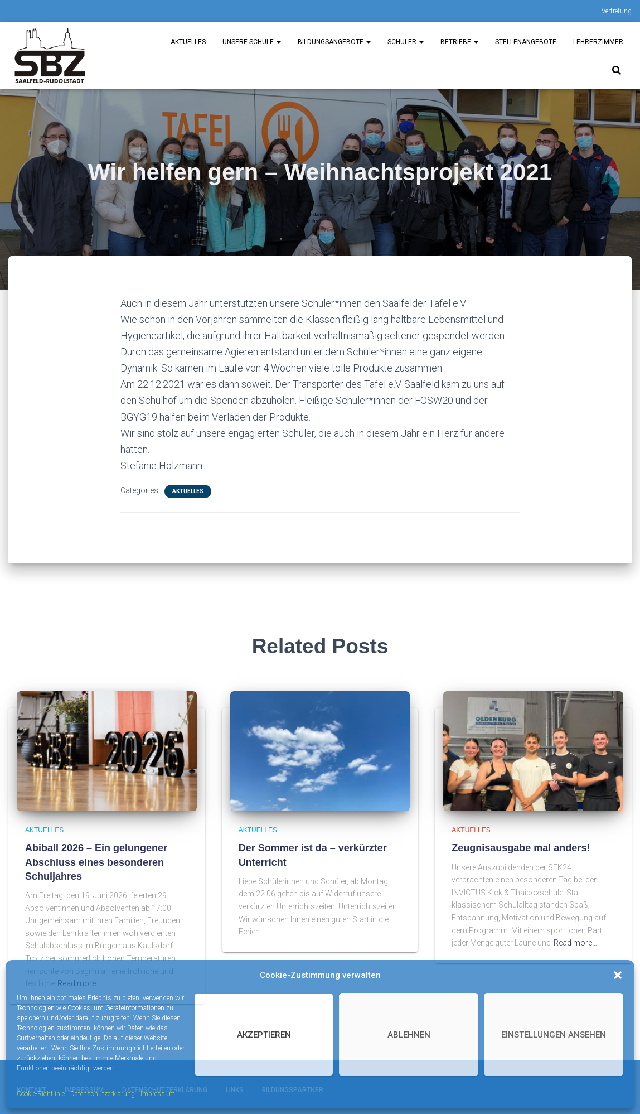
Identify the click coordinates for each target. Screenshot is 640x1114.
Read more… (575, 942)
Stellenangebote (525, 42)
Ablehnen (408, 1035)
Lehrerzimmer (598, 42)
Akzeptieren (264, 1035)
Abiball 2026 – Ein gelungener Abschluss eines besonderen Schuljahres (96, 861)
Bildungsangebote (334, 42)
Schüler (405, 42)
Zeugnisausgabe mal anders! (521, 847)
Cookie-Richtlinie (41, 1094)
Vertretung (617, 11)
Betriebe (459, 42)
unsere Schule (251, 42)
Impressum (157, 1094)
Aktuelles (188, 42)
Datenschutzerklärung (102, 1094)
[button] (617, 975)
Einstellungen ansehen (553, 1035)
